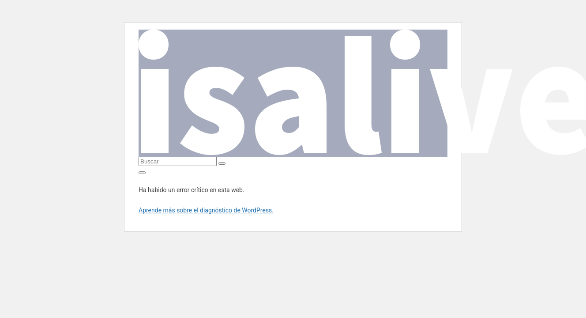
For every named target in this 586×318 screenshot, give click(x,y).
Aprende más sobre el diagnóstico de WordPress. (206, 210)
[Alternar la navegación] (142, 172)
